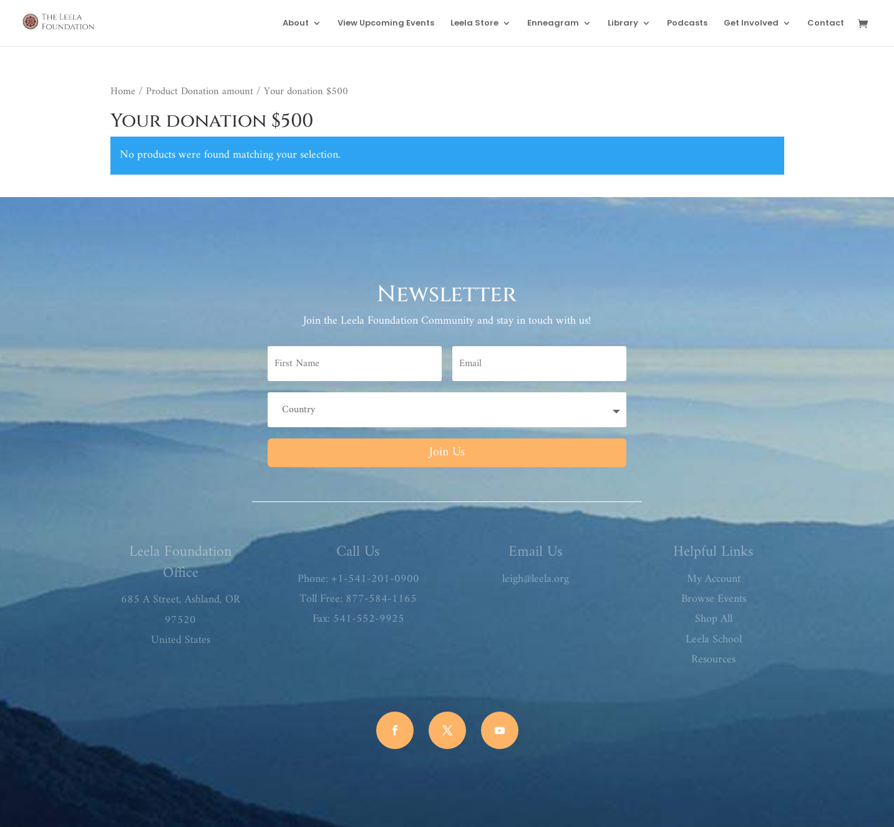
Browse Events (713, 599)
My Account (714, 579)
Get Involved (751, 24)
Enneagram (553, 24)
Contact (825, 24)
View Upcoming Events (386, 24)
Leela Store (474, 24)
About (296, 24)
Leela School (714, 639)
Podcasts (687, 24)
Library (623, 24)
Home (122, 91)
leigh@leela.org (535, 579)
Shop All (713, 619)
